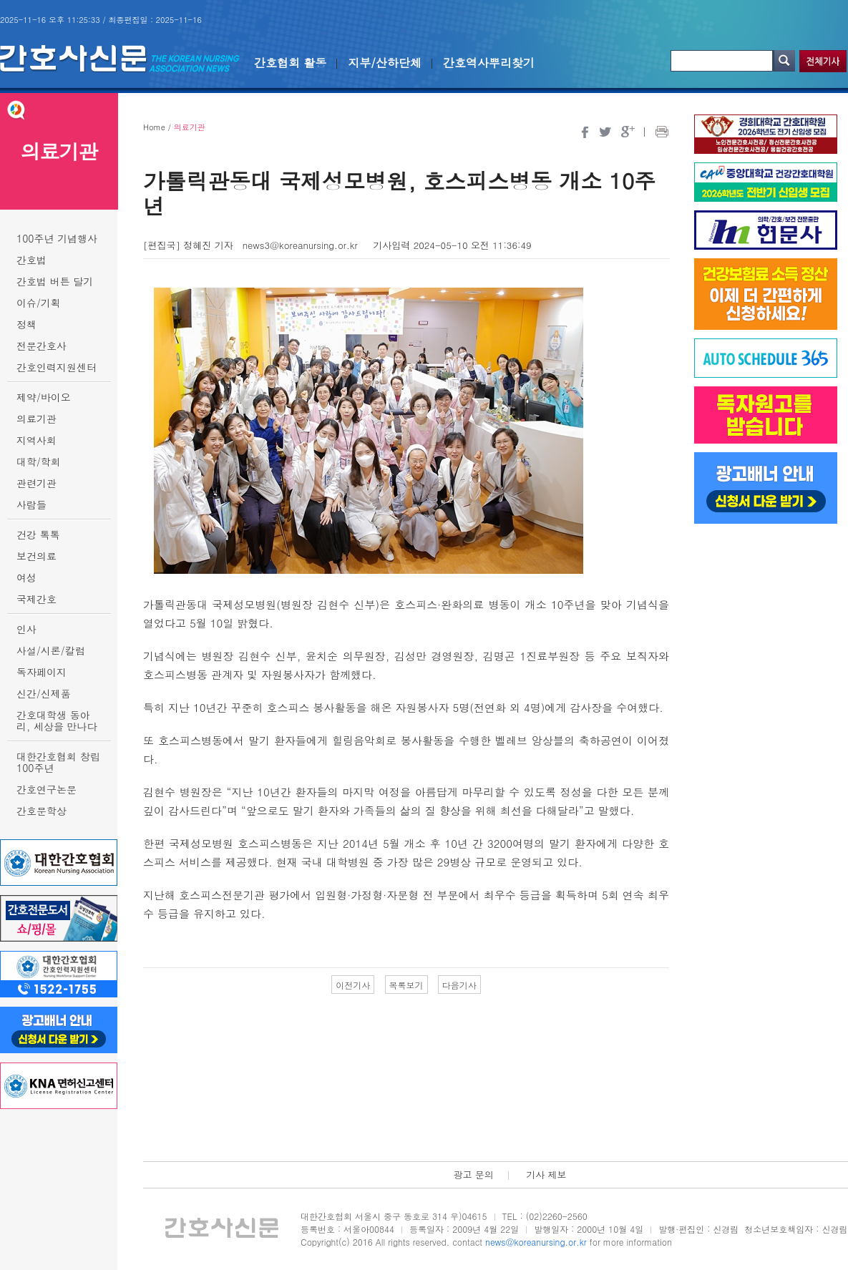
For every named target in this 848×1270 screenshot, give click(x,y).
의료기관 (36, 418)
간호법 (31, 260)
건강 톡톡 (38, 534)
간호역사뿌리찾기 (489, 62)
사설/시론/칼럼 (50, 650)
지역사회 (36, 440)
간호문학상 (41, 810)
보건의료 (36, 556)
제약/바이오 (43, 397)
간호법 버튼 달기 (54, 281)
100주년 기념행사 (56, 238)
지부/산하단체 (384, 62)
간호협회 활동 (290, 62)
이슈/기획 (38, 302)
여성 (26, 577)
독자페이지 (41, 672)
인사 (26, 629)
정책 (26, 324)
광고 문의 (473, 1174)
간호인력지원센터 (56, 367)
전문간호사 (41, 345)
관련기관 (36, 483)
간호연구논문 (46, 789)
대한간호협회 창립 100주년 (58, 762)
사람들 (31, 504)
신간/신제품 (43, 693)
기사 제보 (546, 1174)
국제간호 (36, 599)
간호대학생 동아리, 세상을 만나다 (56, 720)
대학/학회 (38, 461)
